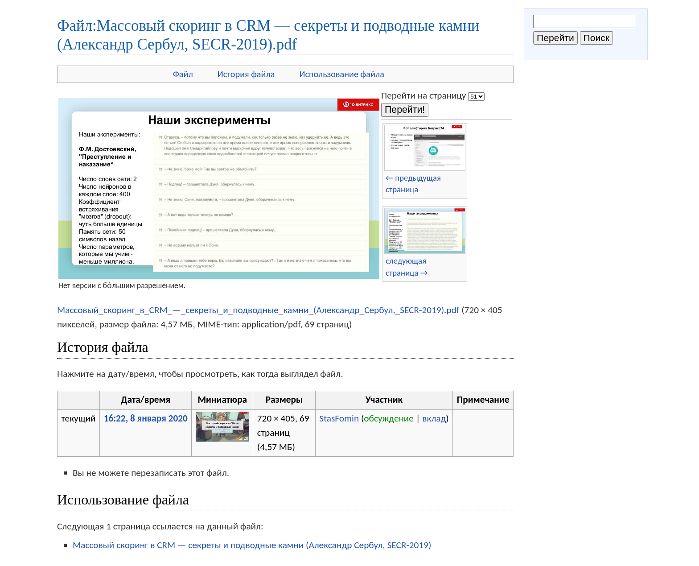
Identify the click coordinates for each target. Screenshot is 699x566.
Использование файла (342, 74)
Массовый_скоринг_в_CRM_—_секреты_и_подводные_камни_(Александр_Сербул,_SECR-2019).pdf (258, 310)
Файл (183, 74)
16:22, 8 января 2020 (146, 418)
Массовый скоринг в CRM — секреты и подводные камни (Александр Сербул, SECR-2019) (252, 545)
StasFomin (339, 418)
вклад (434, 418)
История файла (246, 74)
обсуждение (389, 418)
